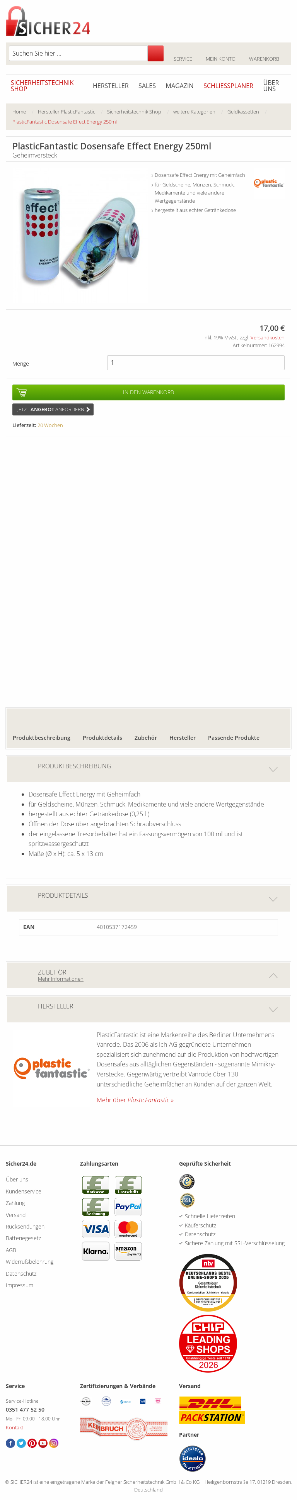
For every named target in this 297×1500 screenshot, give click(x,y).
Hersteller (111, 85)
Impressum (19, 1285)
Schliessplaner (228, 85)
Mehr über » (135, 1100)
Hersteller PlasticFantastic (66, 111)
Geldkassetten (243, 111)
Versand (16, 1215)
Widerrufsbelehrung (29, 1261)
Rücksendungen (25, 1226)
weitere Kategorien (194, 111)
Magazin (180, 85)
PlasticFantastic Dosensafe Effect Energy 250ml (64, 121)
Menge (20, 363)
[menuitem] (25, 112)
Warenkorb (264, 54)
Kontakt (14, 1427)
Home (19, 111)
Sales (147, 85)
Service (183, 54)
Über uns (271, 85)
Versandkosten (268, 337)
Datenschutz (21, 1273)
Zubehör (146, 737)
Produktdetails (102, 737)
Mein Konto (220, 54)
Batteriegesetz (23, 1238)
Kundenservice (23, 1191)
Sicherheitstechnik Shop (42, 85)
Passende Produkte (233, 737)
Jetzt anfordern (53, 409)
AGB (11, 1250)
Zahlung (15, 1203)
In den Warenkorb (148, 392)
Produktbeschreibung (41, 737)
